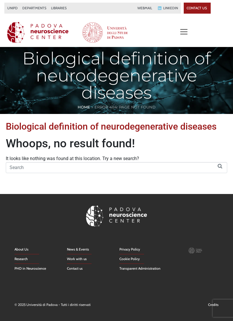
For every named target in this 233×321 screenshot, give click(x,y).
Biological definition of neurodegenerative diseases (111, 126)
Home (84, 107)
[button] (184, 32)
